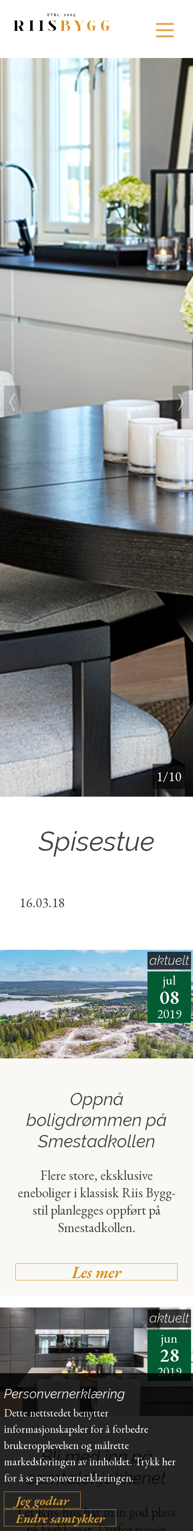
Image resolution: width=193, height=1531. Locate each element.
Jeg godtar (42, 1500)
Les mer (96, 1271)
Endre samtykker (60, 1518)
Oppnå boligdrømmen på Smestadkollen (96, 1120)
